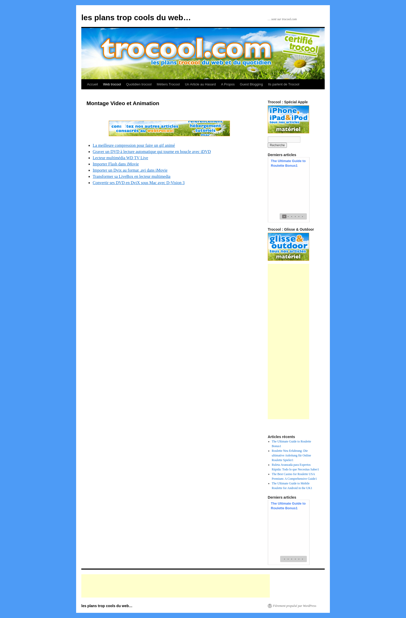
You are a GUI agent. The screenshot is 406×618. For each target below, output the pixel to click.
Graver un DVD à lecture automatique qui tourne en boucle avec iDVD (152, 151)
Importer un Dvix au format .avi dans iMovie (130, 170)
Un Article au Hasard (200, 84)
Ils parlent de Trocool (283, 84)
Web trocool (112, 84)
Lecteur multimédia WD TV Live (120, 158)
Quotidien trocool (138, 84)
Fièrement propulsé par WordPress (294, 606)
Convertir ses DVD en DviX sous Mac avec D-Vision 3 (139, 182)
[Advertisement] (288, 341)
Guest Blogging (251, 84)
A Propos (228, 84)
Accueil (92, 84)
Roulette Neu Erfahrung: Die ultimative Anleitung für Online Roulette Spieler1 (291, 455)
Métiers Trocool (168, 84)
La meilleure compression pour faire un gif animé (134, 145)
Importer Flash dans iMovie (116, 164)
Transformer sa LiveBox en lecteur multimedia (131, 176)
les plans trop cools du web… (136, 17)
